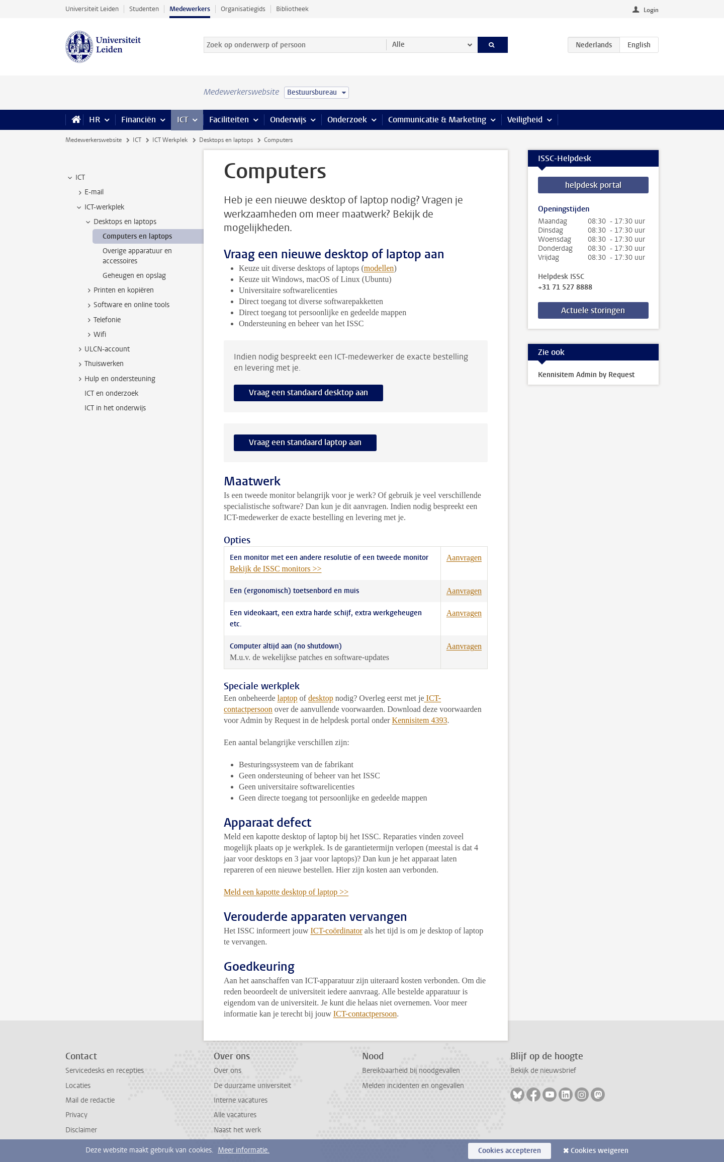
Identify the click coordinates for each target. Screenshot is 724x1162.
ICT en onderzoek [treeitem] (111, 393)
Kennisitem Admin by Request (586, 375)
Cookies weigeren (599, 1150)
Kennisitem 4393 (419, 720)
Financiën (138, 119)
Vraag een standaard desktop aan (308, 392)
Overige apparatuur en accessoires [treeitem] (137, 255)
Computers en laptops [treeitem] (137, 236)
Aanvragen (464, 557)
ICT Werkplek (170, 140)
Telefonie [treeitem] (102, 320)
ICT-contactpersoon (365, 1013)
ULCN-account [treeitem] (102, 349)
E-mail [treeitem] (89, 192)
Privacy (76, 1115)
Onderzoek (347, 119)
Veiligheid (524, 119)
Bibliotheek (292, 9)
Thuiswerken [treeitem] (99, 364)
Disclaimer (81, 1130)
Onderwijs (288, 119)
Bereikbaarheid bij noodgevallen (411, 1070)
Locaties (77, 1086)
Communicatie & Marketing (437, 119)
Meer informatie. (243, 1150)
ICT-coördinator (336, 930)
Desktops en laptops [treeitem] (120, 222)
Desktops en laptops (226, 140)
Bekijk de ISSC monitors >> (276, 568)
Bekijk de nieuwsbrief (543, 1070)
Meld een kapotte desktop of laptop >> (286, 892)
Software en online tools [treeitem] (126, 305)
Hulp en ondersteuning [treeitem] (115, 379)
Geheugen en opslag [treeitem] (134, 275)
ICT (182, 119)
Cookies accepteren (509, 1150)
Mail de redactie (90, 1100)
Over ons (227, 1070)
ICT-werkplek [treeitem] (99, 207)
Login (651, 10)
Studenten (144, 9)
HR (94, 119)
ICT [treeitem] (75, 178)
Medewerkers (189, 9)
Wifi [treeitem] (95, 335)
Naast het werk (237, 1130)
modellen (379, 268)
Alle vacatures (235, 1115)
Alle (398, 44)
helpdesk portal (593, 185)
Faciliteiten (229, 119)
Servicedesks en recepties (104, 1070)
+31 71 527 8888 (565, 287)
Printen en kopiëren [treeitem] (119, 290)
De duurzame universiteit (252, 1086)
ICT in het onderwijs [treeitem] (115, 408)
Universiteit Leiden (92, 9)
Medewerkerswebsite (93, 140)
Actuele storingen (593, 310)
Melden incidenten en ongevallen (413, 1086)
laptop (288, 698)
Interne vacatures (240, 1100)
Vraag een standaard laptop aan (305, 442)
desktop (320, 698)
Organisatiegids (243, 9)
